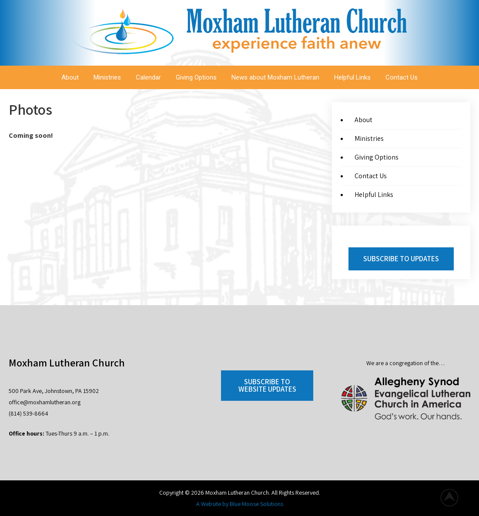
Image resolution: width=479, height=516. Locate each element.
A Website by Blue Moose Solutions (239, 504)
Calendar (148, 77)
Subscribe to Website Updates (267, 385)
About (70, 77)
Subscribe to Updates (401, 258)
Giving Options (196, 77)
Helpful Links (352, 77)
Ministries (107, 77)
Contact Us (401, 77)
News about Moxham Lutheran (275, 77)
